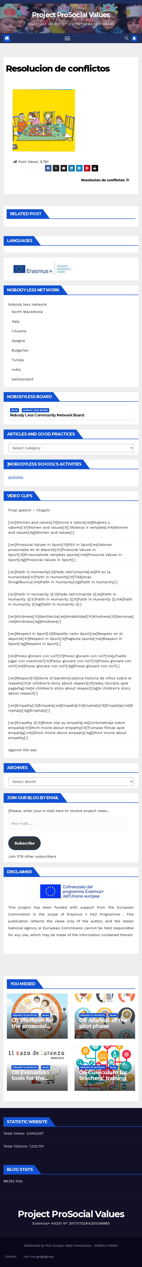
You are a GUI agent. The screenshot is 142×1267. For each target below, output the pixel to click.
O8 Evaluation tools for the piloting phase (30, 1078)
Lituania (19, 331)
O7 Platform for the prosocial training (32, 1026)
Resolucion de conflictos (58, 68)
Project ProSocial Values (71, 15)
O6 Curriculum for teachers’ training (103, 1075)
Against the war (22, 750)
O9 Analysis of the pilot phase (103, 1023)
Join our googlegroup (39, 1256)
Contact (10, 1256)
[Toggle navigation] (67, 38)
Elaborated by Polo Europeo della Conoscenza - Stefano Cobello (71, 1245)
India (16, 369)
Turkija (18, 360)
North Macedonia (27, 312)
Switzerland (22, 379)
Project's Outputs (25, 1015)
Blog (14, 410)
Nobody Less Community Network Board (47, 415)
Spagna (18, 340)
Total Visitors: (16, 1146)
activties (15, 477)
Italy (15, 321)
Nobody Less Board (35, 410)
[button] (127, 38)
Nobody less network (27, 304)
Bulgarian (20, 350)
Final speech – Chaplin (29, 510)
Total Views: (14, 1133)
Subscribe (24, 843)
